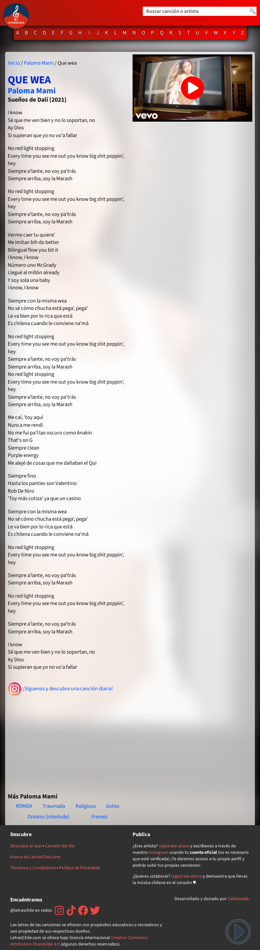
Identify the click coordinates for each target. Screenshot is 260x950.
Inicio (14, 63)
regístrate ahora (174, 846)
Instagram (158, 852)
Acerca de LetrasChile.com (35, 857)
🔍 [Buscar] (252, 11)
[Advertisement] (67, 741)
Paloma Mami (39, 63)
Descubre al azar (26, 846)
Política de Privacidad (79, 868)
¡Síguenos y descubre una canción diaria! (60, 689)
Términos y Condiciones (33, 868)
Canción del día (59, 846)
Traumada (53, 806)
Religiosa (86, 806)
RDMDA (24, 806)
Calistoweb (238, 899)
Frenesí (99, 817)
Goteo (112, 806)
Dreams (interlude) (48, 817)
